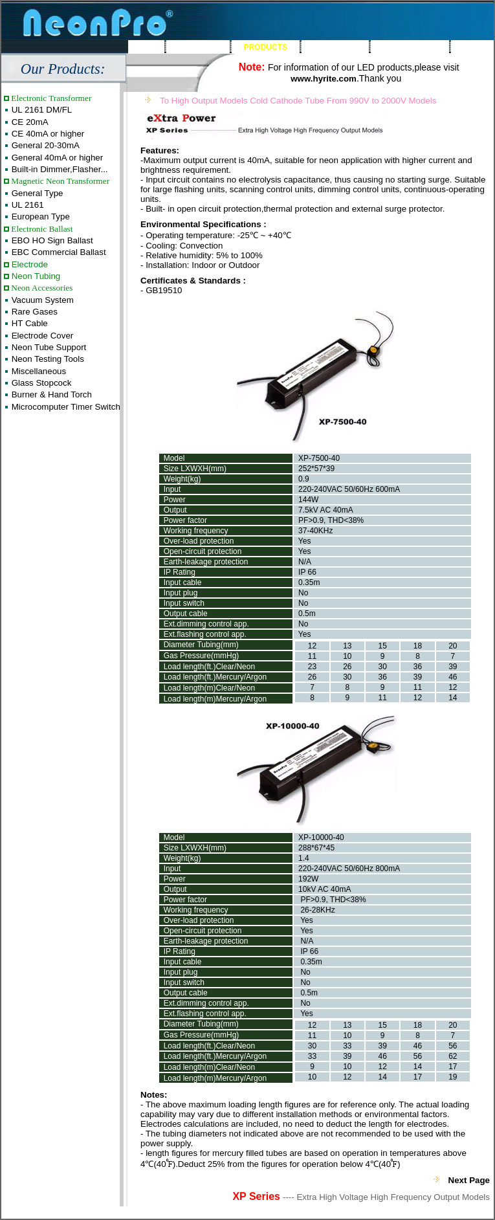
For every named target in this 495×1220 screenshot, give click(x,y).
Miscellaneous (37, 371)
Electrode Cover (41, 335)
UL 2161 (26, 205)
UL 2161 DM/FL (40, 110)
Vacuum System (41, 300)
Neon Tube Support (47, 347)
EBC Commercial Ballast (57, 252)
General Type (36, 193)
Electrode (28, 264)
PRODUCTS (265, 47)
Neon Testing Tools (46, 359)
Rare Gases (33, 311)
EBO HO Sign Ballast (51, 240)
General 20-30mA (44, 145)
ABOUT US (198, 47)
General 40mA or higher (56, 157)
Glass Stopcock (40, 383)
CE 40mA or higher (46, 134)
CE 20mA (29, 122)
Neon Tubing (34, 276)
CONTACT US (409, 47)
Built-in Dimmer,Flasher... (58, 169)
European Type (39, 216)
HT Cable (28, 323)
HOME (146, 47)
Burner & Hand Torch (50, 394)
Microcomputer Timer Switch (64, 407)
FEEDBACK (335, 47)
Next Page (469, 1180)
